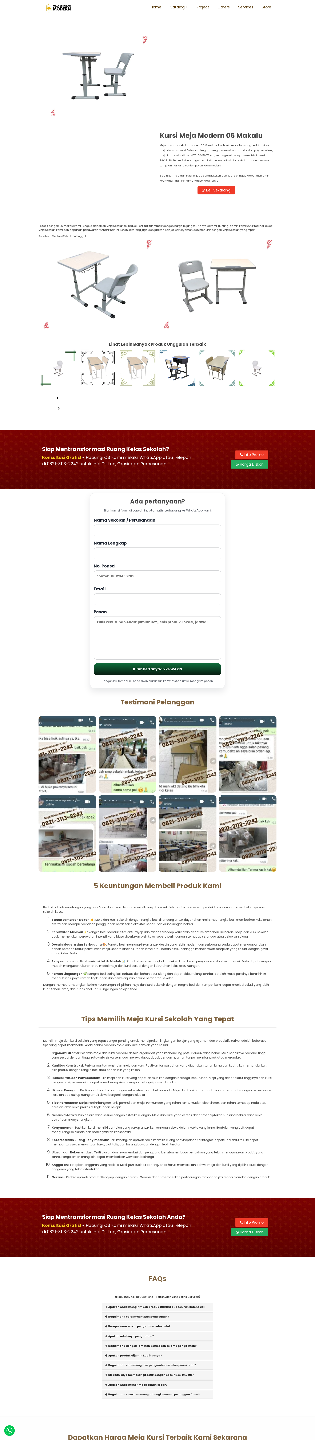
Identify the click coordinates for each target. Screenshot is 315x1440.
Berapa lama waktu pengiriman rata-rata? (138, 1249)
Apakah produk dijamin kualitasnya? (133, 1278)
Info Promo (252, 377)
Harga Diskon (250, 387)
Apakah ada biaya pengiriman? (129, 1259)
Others (224, 7)
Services (245, 7)
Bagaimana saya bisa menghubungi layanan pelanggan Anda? (152, 1317)
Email (157, 518)
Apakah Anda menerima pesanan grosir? (136, 1308)
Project (202, 7)
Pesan (157, 557)
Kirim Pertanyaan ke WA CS (157, 592)
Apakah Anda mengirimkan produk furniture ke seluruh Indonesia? (155, 1230)
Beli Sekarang (217, 96)
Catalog (177, 7)
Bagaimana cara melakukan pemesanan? (137, 1239)
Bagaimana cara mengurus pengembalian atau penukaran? (150, 1288)
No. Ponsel (157, 495)
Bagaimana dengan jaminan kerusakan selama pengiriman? (151, 1269)
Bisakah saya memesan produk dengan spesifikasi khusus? (149, 1298)
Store (266, 7)
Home (156, 7)
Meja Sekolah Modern (163, 1434)
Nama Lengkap (157, 472)
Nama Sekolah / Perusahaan (157, 449)
